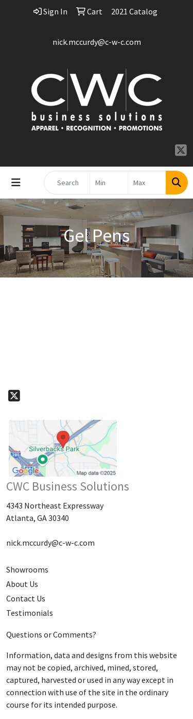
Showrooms (27, 569)
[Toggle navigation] (16, 182)
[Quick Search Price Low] (109, 182)
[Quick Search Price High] (147, 182)
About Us (22, 584)
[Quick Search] (67, 182)
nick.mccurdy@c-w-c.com (96, 42)
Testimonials (29, 613)
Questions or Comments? (51, 634)
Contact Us (25, 598)
